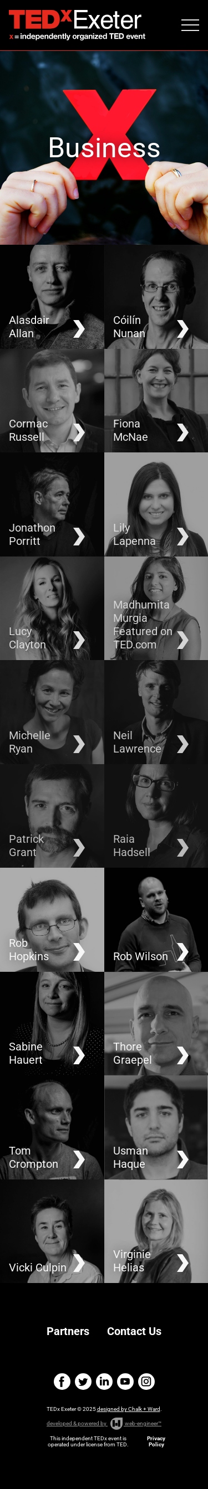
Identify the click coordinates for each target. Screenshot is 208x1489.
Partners (68, 1331)
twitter (83, 1381)
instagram (146, 1381)
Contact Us (134, 1331)
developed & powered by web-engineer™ (104, 1424)
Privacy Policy (156, 1441)
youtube (125, 1381)
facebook (62, 1381)
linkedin (104, 1381)
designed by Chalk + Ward (128, 1409)
